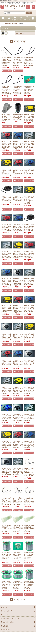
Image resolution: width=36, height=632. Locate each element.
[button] (2, 7)
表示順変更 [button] (20, 33)
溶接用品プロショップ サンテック (15, 7)
